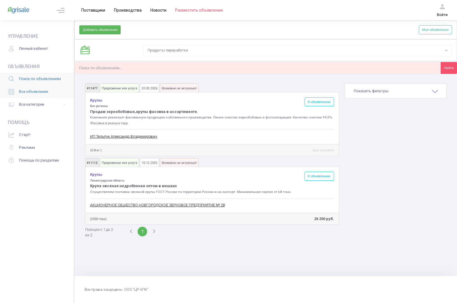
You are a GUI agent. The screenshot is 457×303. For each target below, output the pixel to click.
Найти (449, 68)
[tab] (396, 91)
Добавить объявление (100, 30)
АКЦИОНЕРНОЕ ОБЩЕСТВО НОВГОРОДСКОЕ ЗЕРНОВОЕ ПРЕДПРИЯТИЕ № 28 (157, 205)
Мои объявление (435, 30)
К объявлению (319, 102)
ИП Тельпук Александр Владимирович (123, 136)
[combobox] (297, 50)
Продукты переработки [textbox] (167, 50)
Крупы (96, 100)
